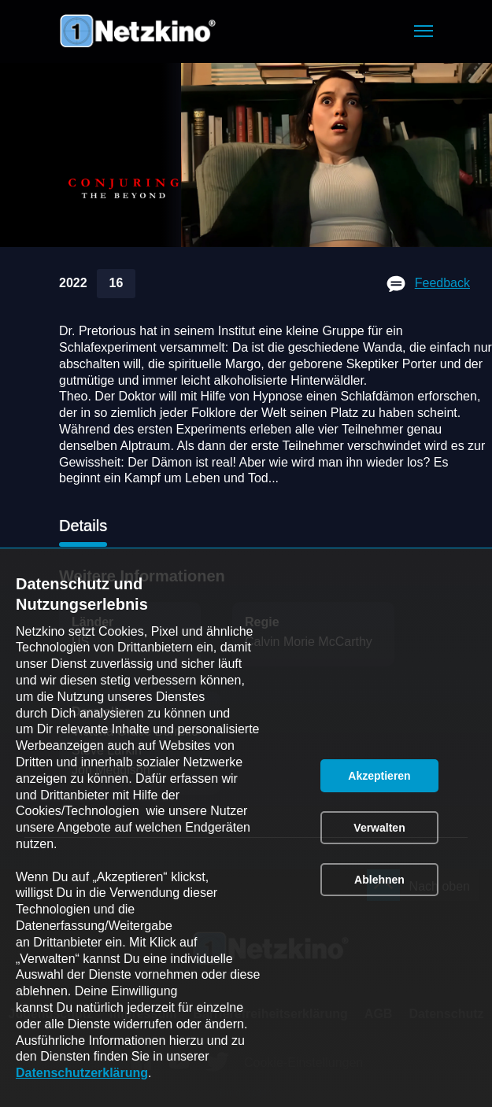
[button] (423, 31)
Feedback (442, 283)
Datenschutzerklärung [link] (82, 1072)
